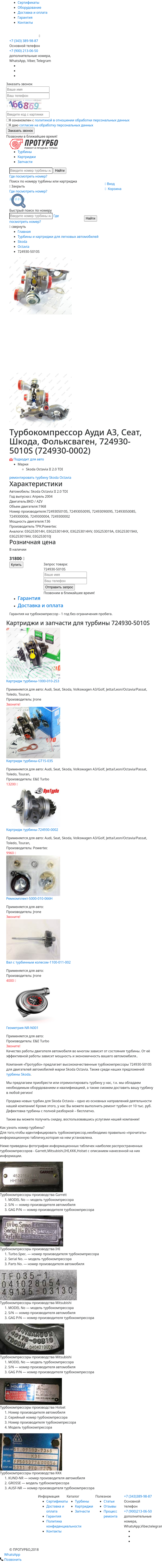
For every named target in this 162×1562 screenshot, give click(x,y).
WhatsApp (10, 1554)
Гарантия (25, 17)
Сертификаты (28, 2)
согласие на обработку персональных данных (56, 125)
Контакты (25, 22)
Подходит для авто (29, 459)
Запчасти (25, 161)
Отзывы (110, 1506)
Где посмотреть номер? (28, 176)
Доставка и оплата (32, 12)
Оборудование (29, 7)
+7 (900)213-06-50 (138, 1511)
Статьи (109, 1501)
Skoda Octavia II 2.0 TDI (44, 469)
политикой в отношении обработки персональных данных (82, 120)
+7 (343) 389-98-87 (23, 40)
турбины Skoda (18, 1074)
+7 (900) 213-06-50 (24, 35)
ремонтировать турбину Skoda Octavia (40, 477)
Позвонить (11, 1559)
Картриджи (27, 156)
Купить (16, 564)
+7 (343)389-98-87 (138, 1496)
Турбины (25, 151)
